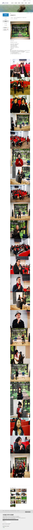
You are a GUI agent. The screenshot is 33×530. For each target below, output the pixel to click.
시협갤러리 (6, 21)
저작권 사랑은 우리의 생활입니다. (7, 523)
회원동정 (6, 19)
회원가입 (30, 0)
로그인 (27, 0)
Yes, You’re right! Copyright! (6, 524)
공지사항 (6, 17)
